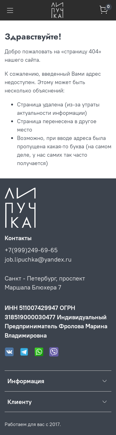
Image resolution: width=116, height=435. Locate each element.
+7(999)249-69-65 (31, 250)
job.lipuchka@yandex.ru (38, 259)
